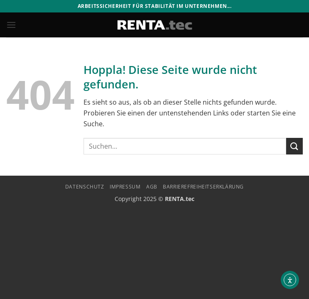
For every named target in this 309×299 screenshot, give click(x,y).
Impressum (125, 186)
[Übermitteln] (294, 146)
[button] (11, 25)
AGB (151, 186)
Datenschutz (84, 186)
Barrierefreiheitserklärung (203, 186)
